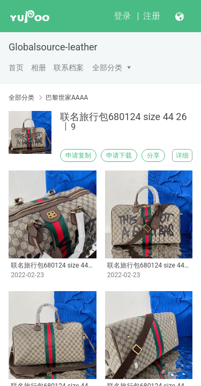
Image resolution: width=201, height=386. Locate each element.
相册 (38, 67)
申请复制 (78, 155)
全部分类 (107, 67)
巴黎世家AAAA (67, 97)
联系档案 (69, 67)
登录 (122, 16)
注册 (151, 16)
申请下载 (119, 155)
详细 (182, 155)
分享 (153, 155)
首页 (16, 67)
